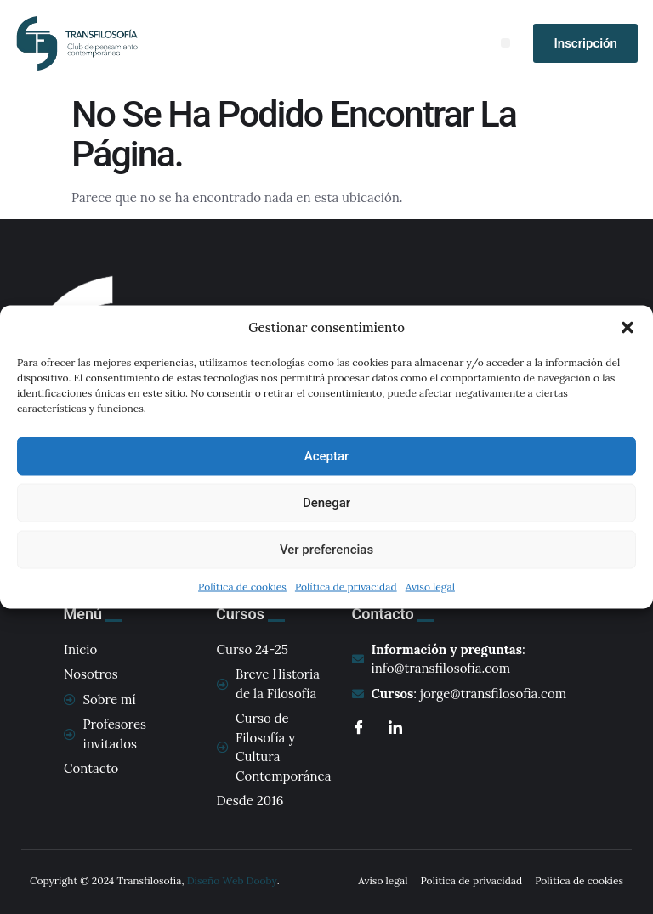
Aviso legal (430, 585)
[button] (627, 327)
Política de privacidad (346, 585)
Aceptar (326, 456)
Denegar (326, 503)
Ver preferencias (326, 549)
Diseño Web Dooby (232, 880)
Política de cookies (242, 585)
